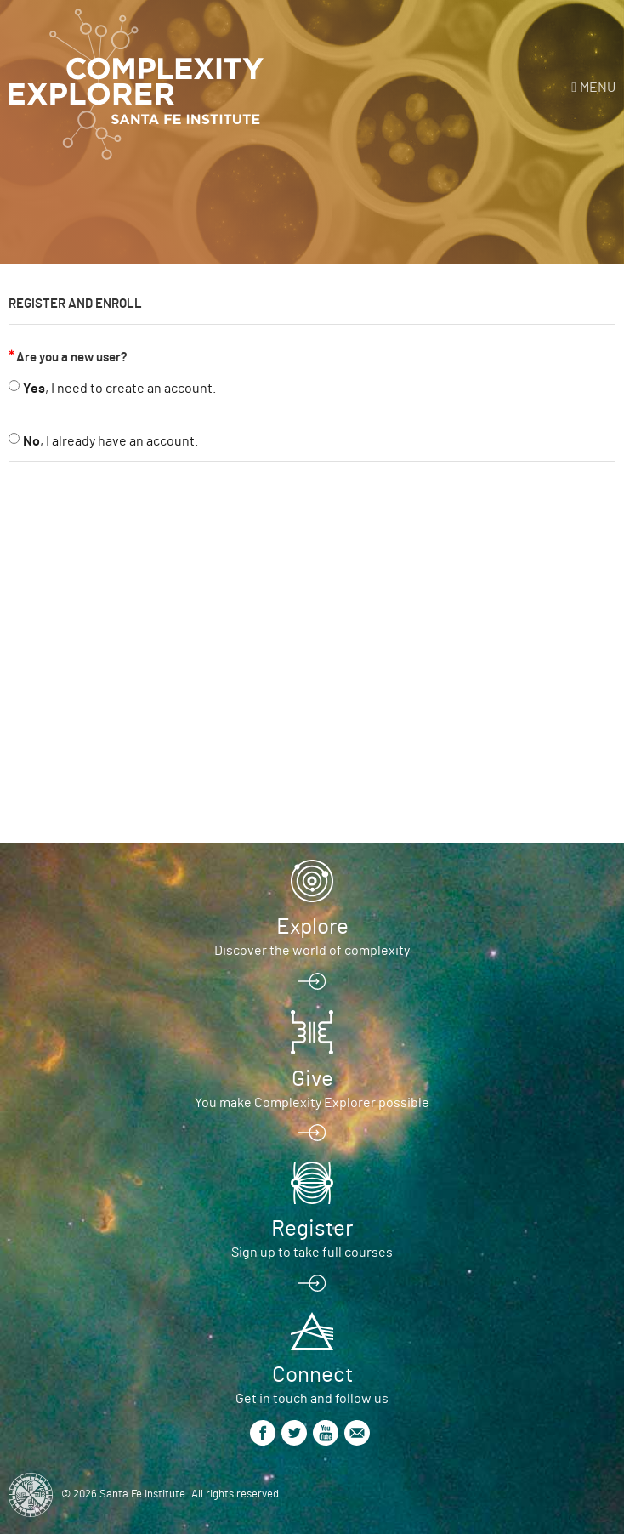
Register (312, 1229)
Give (312, 1079)
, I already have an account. (110, 441)
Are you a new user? (72, 357)
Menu (597, 87)
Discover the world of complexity (312, 950)
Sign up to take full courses (312, 1252)
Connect (312, 1375)
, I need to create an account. (119, 388)
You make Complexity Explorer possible (312, 1103)
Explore (312, 927)
